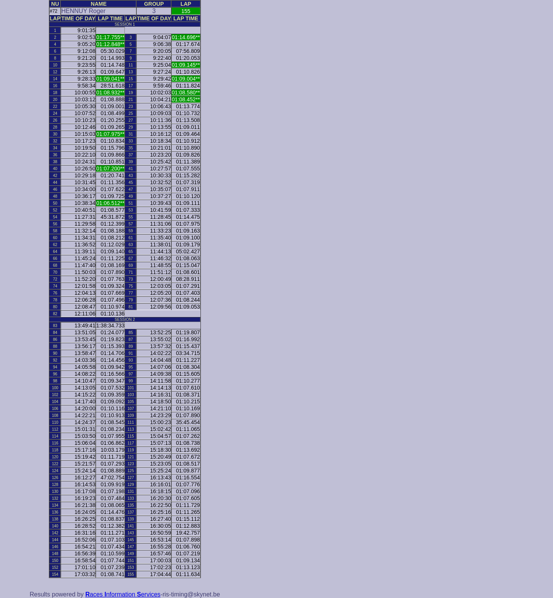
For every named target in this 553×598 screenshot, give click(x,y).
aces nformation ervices (123, 594)
